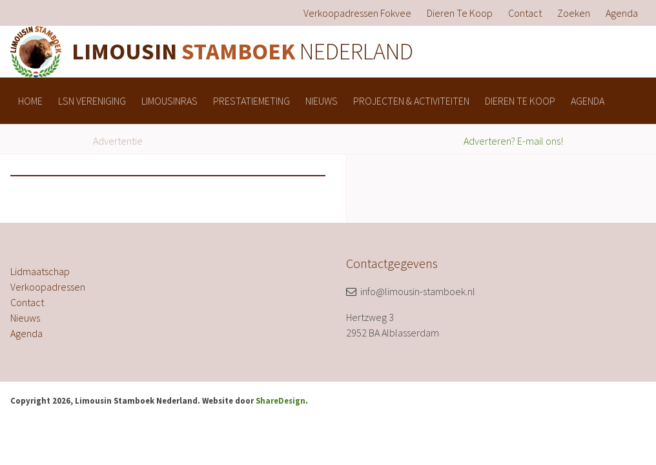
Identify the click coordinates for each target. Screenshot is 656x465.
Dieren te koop (460, 12)
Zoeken (573, 12)
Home (30, 100)
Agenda (622, 12)
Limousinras (169, 100)
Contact (525, 12)
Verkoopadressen (47, 286)
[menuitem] (357, 13)
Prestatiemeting (251, 100)
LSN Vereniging (92, 100)
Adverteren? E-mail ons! (513, 140)
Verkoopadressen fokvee (357, 12)
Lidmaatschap (40, 271)
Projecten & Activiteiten (411, 100)
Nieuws (321, 100)
